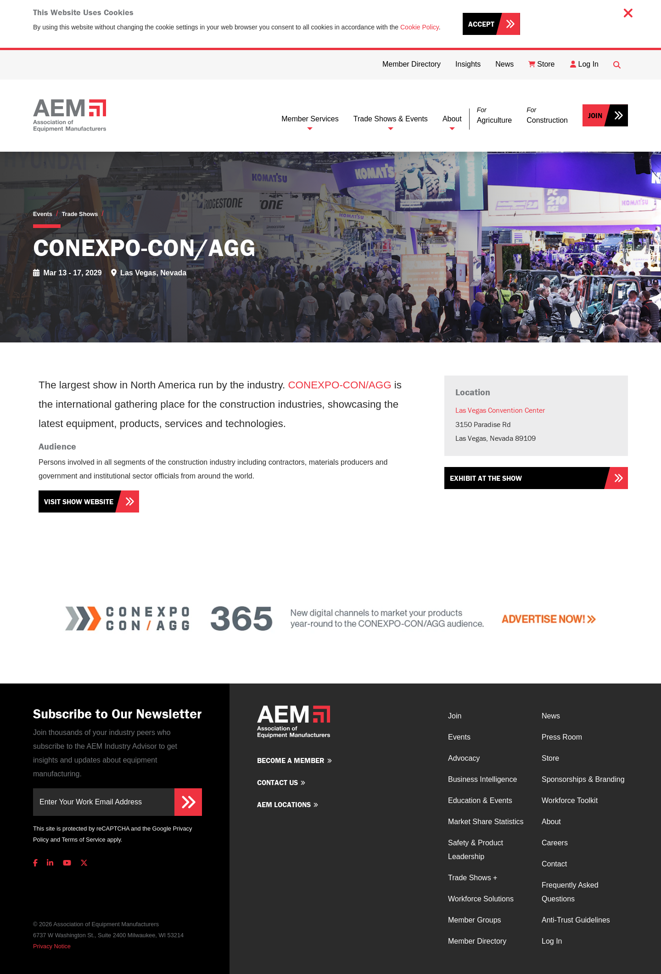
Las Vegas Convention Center (500, 410)
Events (42, 214)
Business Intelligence (482, 779)
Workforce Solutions (481, 899)
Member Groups (474, 920)
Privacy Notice (52, 946)
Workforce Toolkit (570, 800)
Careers (555, 843)
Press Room (562, 737)
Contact (554, 864)
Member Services (309, 119)
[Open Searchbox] (617, 65)
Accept (481, 23)
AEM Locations (284, 804)
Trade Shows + (472, 878)
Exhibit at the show (486, 478)
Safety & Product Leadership (475, 849)
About (452, 119)
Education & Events (480, 800)
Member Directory (477, 941)
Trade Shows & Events (390, 119)
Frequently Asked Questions (570, 892)
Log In (552, 941)
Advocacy (464, 758)
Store (550, 758)
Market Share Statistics (486, 822)
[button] (494, 116)
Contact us (277, 782)
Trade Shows (80, 214)
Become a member (291, 760)
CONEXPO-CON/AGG (339, 385)
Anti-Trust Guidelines (576, 920)
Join (595, 115)
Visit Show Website (78, 501)
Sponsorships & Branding (583, 779)
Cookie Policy (419, 27)
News (551, 716)
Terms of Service (83, 839)
